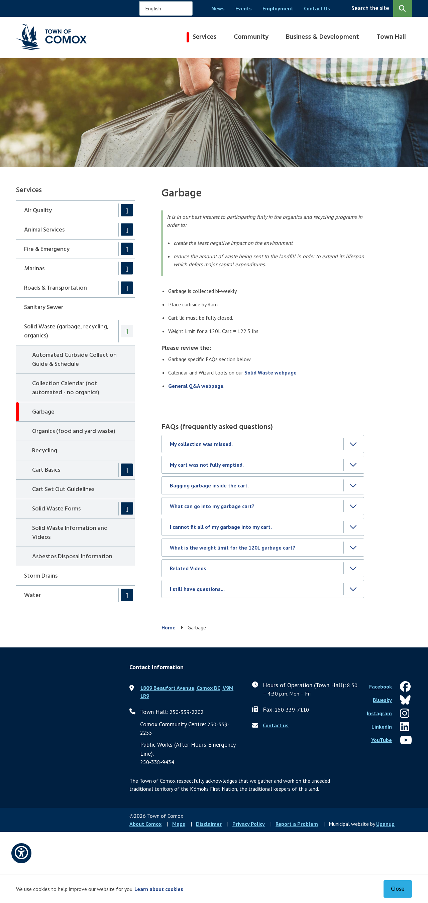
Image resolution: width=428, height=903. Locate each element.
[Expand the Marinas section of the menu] (127, 268)
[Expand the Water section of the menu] (127, 595)
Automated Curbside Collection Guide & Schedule (74, 359)
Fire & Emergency (47, 249)
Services (204, 37)
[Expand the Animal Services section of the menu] (127, 229)
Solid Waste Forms (56, 509)
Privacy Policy (248, 823)
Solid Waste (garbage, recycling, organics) (66, 331)
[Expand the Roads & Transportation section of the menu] (127, 288)
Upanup (385, 823)
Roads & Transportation (55, 288)
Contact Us (317, 8)
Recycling (44, 451)
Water (32, 595)
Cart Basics (46, 470)
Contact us (276, 725)
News (218, 8)
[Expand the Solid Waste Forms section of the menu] (127, 508)
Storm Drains (41, 576)
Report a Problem (297, 823)
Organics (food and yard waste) (73, 431)
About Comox (145, 823)
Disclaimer (209, 823)
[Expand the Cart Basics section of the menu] (127, 470)
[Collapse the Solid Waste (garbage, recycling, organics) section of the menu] (127, 331)
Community (251, 37)
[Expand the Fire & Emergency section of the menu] (127, 249)
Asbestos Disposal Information (72, 557)
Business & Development (322, 37)
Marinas (34, 269)
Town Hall (391, 37)
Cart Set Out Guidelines (63, 489)
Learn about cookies (158, 889)
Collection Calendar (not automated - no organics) (65, 388)
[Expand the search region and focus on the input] (380, 8)
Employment (277, 8)
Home (169, 627)
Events (243, 8)
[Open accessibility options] (21, 853)
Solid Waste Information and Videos (70, 532)
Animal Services (44, 230)
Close (398, 889)
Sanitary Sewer (43, 307)
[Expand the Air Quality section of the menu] (127, 210)
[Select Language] (166, 8)
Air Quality (38, 210)
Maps (178, 823)
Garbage (43, 412)
